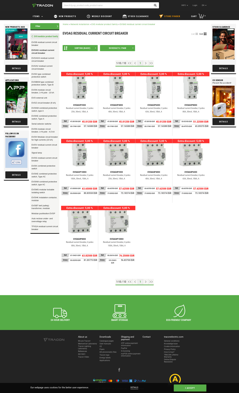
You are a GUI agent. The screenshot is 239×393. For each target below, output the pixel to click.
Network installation (80, 24)
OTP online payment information (129, 344)
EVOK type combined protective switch (41, 75)
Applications (105, 360)
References (82, 351)
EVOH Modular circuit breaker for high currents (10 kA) (45, 138)
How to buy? (169, 352)
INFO (183, 5)
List (192, 34)
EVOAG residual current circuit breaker (43, 51)
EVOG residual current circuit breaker (44, 159)
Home (65, 24)
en (203, 5)
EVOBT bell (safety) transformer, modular (41, 207)
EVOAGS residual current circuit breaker (43, 59)
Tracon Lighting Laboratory (84, 347)
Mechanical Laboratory (87, 344)
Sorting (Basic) (80, 48)
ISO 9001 (82, 354)
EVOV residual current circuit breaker (44, 146)
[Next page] (145, 63)
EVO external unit (39, 98)
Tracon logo (104, 355)
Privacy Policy (170, 349)
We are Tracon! (84, 341)
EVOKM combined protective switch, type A (44, 109)
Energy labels (105, 358)
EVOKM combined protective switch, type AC (44, 183)
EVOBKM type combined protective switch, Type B (43, 83)
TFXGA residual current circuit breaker (45, 227)
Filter (38, 26)
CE (101, 346)
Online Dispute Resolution (170, 360)
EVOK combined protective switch (43, 167)
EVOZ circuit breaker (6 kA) (44, 103)
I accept (190, 388)
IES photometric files (108, 352)
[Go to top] (129, 63)
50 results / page (121, 48)
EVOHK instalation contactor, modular (44, 199)
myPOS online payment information (130, 355)
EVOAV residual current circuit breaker (42, 67)
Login (195, 5)
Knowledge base (171, 344)
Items (36, 16)
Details (134, 387)
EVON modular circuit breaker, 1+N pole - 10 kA (43, 91)
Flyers (102, 349)
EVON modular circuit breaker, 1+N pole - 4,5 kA (43, 130)
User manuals (105, 344)
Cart (194, 16)
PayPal (124, 348)
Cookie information (172, 346)
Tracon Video (83, 357)
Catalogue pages (107, 341)
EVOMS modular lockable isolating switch (43, 191)
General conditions (171, 341)
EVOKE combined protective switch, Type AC (44, 175)
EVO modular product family (104, 24)
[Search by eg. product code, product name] (110, 5)
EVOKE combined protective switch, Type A (44, 117)
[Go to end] (151, 63)
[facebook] (119, 370)
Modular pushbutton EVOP (43, 213)
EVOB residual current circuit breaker (44, 43)
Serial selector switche (41, 124)
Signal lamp (37, 153)
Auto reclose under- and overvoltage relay (42, 220)
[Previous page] (135, 63)
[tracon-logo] (42, 5)
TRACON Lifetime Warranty (171, 356)
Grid (201, 34)
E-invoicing (125, 351)
